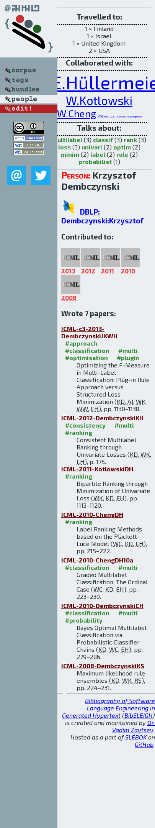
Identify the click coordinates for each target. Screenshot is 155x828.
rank (130, 139)
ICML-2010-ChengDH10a (97, 560)
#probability (84, 620)
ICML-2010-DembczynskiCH (102, 605)
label (97, 154)
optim (122, 147)
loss (64, 147)
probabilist (95, 161)
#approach (81, 343)
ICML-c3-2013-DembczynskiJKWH (89, 332)
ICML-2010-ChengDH (92, 514)
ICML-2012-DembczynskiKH (102, 417)
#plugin (128, 357)
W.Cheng (76, 113)
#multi (128, 350)
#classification (87, 350)
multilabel (67, 139)
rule (122, 154)
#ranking (78, 432)
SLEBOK (136, 737)
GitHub (144, 744)
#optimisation (86, 357)
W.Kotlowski (99, 100)
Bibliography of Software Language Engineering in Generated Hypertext (108, 708)
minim (70, 154)
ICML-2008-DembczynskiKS (102, 665)
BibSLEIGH (138, 715)
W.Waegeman (134, 116)
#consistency (85, 425)
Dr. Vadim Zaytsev (133, 726)
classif (103, 139)
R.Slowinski (107, 116)
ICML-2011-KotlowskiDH (97, 468)
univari (92, 147)
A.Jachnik (121, 116)
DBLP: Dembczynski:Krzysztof (102, 216)
